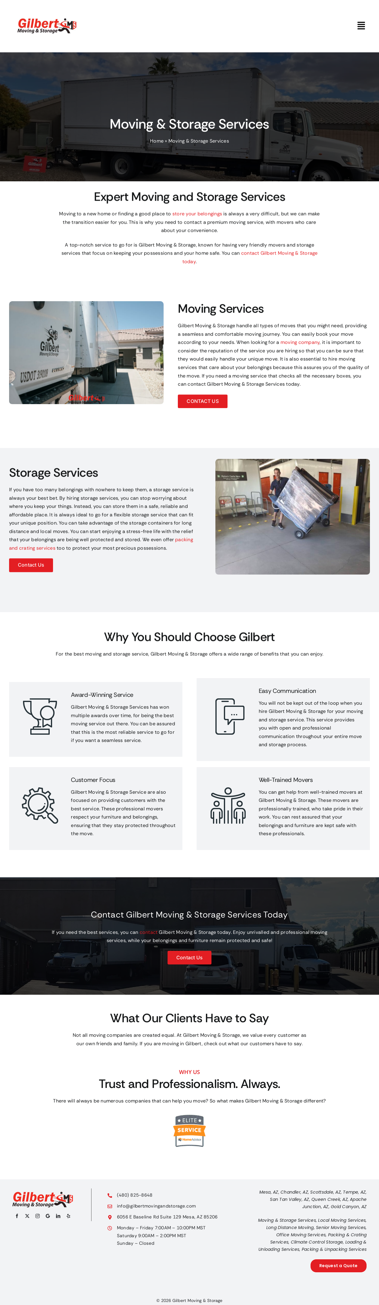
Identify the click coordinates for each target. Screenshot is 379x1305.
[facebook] (17, 1216)
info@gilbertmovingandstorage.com (156, 1206)
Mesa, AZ (268, 1192)
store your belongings (197, 214)
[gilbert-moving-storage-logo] (47, 7)
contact (149, 932)
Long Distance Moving (290, 1227)
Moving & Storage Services (287, 1220)
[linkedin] (58, 1216)
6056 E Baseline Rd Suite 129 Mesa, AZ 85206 (167, 1217)
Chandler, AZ (294, 1192)
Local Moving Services (342, 1220)
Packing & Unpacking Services (334, 1249)
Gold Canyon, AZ (349, 1207)
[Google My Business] (48, 1216)
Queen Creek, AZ (329, 1199)
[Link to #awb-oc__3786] (361, 25)
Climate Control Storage (317, 1242)
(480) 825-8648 (134, 1195)
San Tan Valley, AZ (289, 1199)
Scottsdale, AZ (325, 1192)
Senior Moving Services (341, 1227)
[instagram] (37, 1216)
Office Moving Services (301, 1235)
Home (157, 141)
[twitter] (27, 1216)
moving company (300, 343)
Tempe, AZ (354, 1192)
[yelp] (68, 1216)
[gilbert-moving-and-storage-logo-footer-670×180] (42, 1194)
